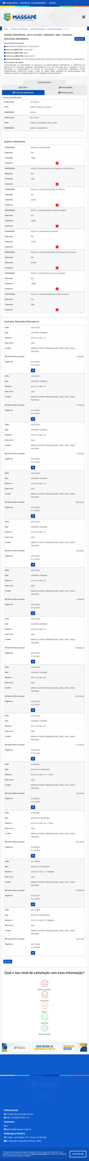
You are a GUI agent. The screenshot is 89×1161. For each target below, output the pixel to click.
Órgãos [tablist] (23, 87)
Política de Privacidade (38, 1154)
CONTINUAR (78, 1154)
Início (6, 29)
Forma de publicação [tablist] (23, 93)
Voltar (8, 961)
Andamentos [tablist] (44, 82)
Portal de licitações (37, 29)
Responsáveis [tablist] (65, 93)
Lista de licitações (54, 29)
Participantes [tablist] (66, 87)
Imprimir (80, 39)
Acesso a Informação (19, 29)
